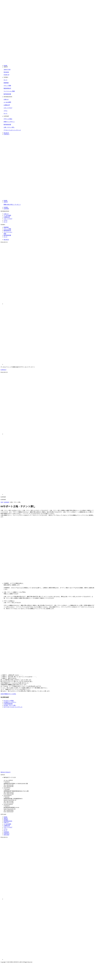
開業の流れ (7, 204)
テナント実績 (7, 85)
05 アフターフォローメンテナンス (13, 707)
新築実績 (6, 82)
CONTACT (6, 134)
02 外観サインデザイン (10, 702)
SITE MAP (6, 834)
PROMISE (6, 72)
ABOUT (6, 202)
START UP (6, 74)
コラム (5, 110)
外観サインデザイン (9, 121)
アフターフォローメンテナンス (12, 130)
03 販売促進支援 (8, 703)
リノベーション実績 (9, 91)
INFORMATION (8, 821)
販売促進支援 (7, 94)
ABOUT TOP (7, 69)
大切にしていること (15, 204)
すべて (5, 80)
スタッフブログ (8, 107)
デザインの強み (8, 119)
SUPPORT (6, 208)
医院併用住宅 (7, 88)
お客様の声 (7, 105)
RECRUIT (6, 132)
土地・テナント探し (9, 127)
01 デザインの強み (9, 700)
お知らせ (6, 99)
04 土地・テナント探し (10, 705)
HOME (5, 65)
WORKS (6, 207)
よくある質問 (7, 102)
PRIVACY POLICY (5, 772)
